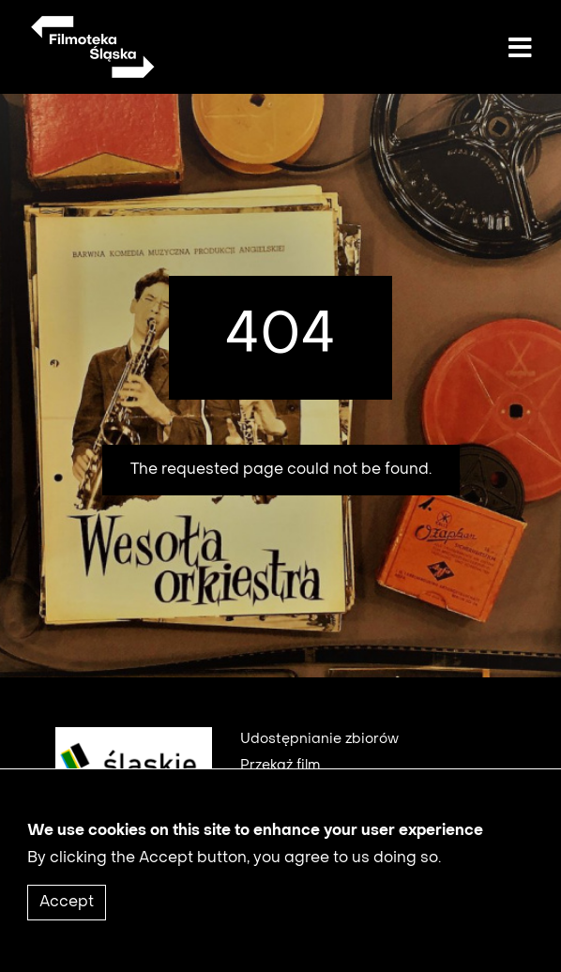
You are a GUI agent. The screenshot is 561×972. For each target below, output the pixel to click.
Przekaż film (280, 765)
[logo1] (126, 776)
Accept (66, 915)
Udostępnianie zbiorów (319, 739)
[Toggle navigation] (519, 49)
